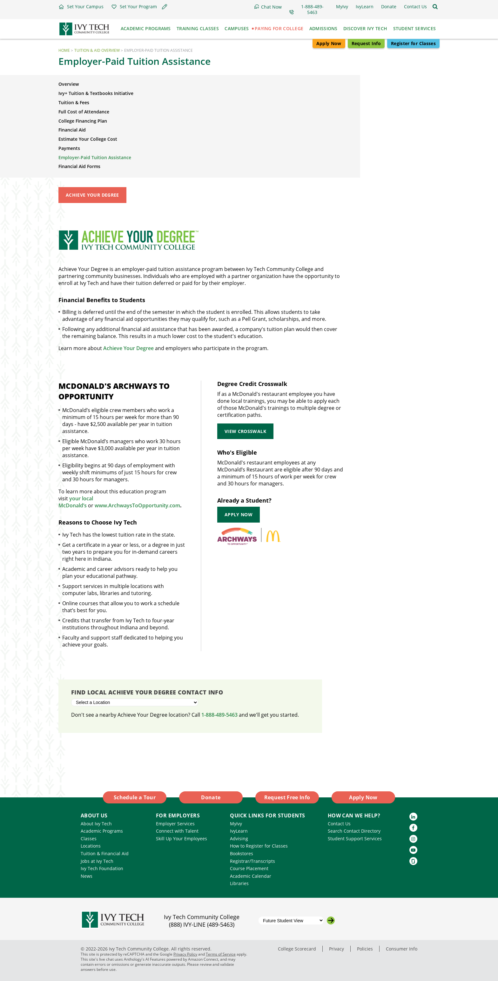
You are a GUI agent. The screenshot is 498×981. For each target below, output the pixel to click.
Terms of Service (221, 954)
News (86, 876)
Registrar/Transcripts (252, 861)
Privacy (336, 949)
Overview (68, 84)
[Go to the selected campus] (331, 920)
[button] (81, 6)
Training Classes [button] (198, 28)
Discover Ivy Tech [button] (365, 28)
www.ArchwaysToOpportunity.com (137, 505)
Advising (239, 839)
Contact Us (339, 824)
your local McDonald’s (75, 502)
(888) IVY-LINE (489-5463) (201, 924)
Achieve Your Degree (92, 195)
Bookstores (241, 853)
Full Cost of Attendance (83, 112)
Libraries (239, 883)
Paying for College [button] (279, 28)
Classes (89, 839)
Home (64, 50)
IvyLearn (239, 831)
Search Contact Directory (354, 831)
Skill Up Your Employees (181, 839)
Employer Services (175, 824)
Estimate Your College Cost (87, 139)
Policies (365, 949)
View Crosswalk (245, 431)
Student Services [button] (414, 28)
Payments (69, 148)
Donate (210, 797)
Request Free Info (287, 797)
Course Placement (249, 868)
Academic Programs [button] (146, 28)
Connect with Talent (177, 831)
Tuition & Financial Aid (105, 853)
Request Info (366, 43)
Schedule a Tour (135, 797)
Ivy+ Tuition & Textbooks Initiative (95, 93)
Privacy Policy (185, 954)
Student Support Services (355, 839)
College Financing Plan (82, 121)
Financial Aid (72, 130)
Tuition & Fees (73, 102)
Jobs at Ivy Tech (97, 861)
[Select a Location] (134, 702)
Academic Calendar (250, 876)
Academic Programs (102, 831)
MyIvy (236, 824)
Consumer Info (401, 949)
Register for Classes (413, 43)
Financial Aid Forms (79, 166)
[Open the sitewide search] (435, 6)
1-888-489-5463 (219, 714)
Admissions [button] (323, 28)
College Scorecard (297, 949)
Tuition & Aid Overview (97, 50)
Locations (91, 846)
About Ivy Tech (96, 824)
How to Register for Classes (259, 846)
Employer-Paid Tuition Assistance (94, 157)
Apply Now (328, 43)
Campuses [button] (237, 28)
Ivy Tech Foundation (102, 868)
